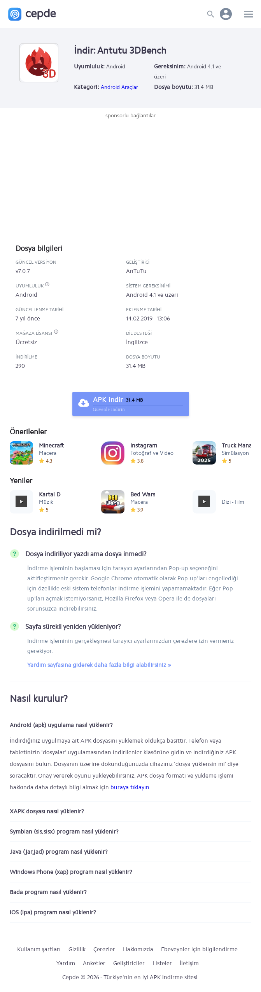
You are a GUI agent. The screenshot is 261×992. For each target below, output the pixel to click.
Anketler (94, 963)
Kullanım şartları (39, 949)
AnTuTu (136, 271)
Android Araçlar (119, 87)
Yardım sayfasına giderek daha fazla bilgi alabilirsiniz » (99, 664)
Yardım (65, 963)
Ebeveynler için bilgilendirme (199, 949)
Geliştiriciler (129, 963)
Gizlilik (77, 949)
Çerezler (104, 949)
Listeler (162, 963)
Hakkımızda (138, 949)
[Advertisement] (130, 178)
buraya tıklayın (129, 787)
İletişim (189, 963)
